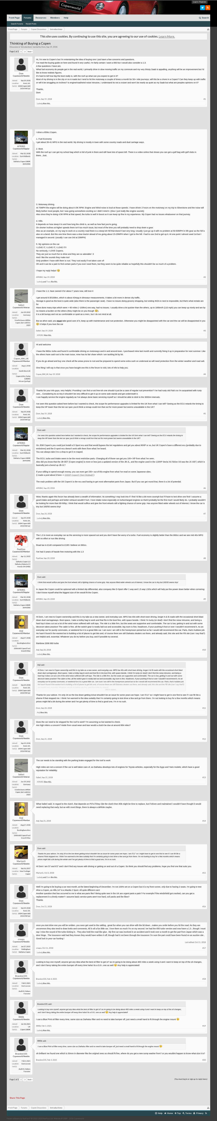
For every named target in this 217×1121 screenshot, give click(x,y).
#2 (205, 277)
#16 (204, 906)
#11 (204, 708)
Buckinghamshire (23, 643)
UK (29, 1027)
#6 (205, 488)
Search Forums (17, 24)
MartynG (21, 861)
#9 (205, 599)
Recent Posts (31, 24)
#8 (205, 558)
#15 (204, 873)
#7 (205, 514)
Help (66, 18)
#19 (204, 1026)
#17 (204, 948)
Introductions (26, 47)
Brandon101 (21, 976)
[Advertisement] (108, 120)
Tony (48, 282)
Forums (27, 18)
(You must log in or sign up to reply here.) (191, 1079)
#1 (205, 99)
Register (202, 2)
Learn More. (167, 36)
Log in (195, 2)
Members (55, 18)
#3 (205, 331)
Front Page (14, 18)
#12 (204, 739)
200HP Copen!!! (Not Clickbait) (79, 475)
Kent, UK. (26, 83)
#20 (204, 1060)
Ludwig (40, 103)
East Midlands (25, 156)
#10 (204, 650)
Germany (26, 315)
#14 (204, 821)
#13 (204, 777)
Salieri (21, 305)
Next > (30, 51)
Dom (44, 47)
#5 (205, 413)
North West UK (24, 371)
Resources (41, 18)
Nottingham (25, 949)
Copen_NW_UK (21, 358)
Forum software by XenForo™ (30, 1118)
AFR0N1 (21, 146)
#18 (204, 979)
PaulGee (21, 549)
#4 (205, 374)
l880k (21, 1017)
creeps (21, 939)
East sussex (26, 986)
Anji (21, 631)
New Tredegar (25, 871)
